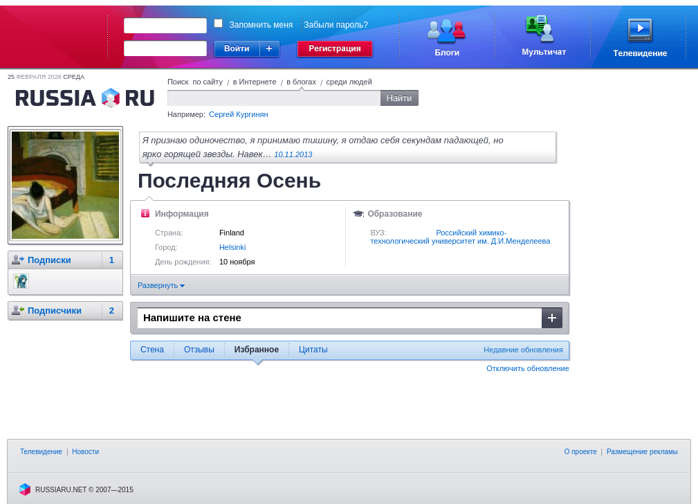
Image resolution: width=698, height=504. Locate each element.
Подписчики (55, 310)
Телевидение (41, 452)
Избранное (257, 349)
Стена (152, 349)
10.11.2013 (293, 154)
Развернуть (161, 285)
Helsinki (232, 247)
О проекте (580, 452)
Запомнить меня (261, 25)
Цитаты (313, 349)
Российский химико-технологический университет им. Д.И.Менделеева (460, 236)
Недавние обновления (523, 349)
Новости (85, 452)
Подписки (49, 260)
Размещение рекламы (642, 452)
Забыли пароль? (336, 25)
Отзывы (199, 349)
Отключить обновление (527, 368)
